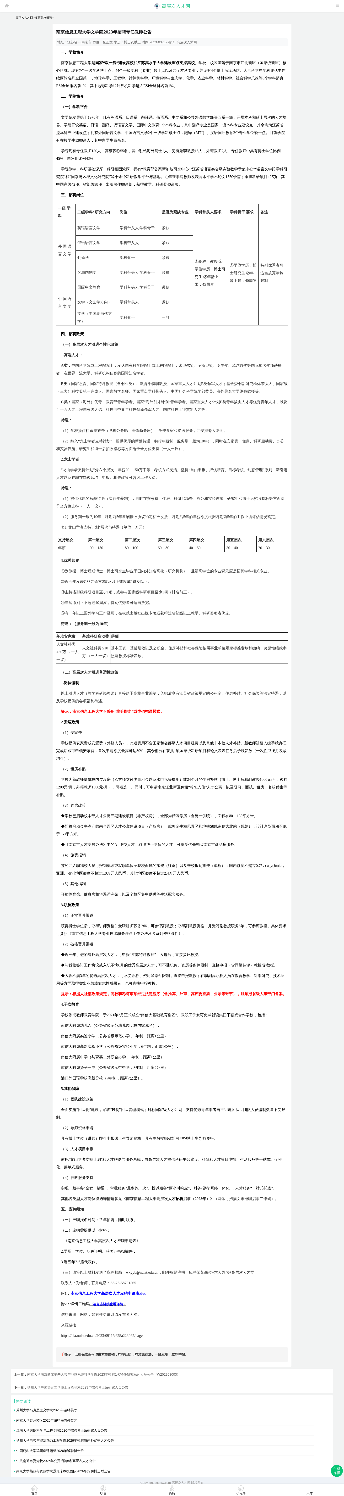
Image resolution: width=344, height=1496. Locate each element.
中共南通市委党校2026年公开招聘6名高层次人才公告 (56, 1461)
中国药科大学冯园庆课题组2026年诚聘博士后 (50, 1451)
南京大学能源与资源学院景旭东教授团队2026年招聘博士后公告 (63, 1471)
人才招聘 (175, 1199)
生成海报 (336, 1471)
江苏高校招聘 (43, 17)
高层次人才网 (24, 17)
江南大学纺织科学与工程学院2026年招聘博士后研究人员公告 (61, 1430)
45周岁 (208, 284)
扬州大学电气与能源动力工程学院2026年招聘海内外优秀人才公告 (65, 1440)
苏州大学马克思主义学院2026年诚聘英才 (46, 1410)
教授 (214, 261)
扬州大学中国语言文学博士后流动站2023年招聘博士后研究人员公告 (77, 1387)
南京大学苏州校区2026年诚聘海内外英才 (46, 1420)
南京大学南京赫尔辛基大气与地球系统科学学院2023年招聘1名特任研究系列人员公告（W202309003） (103, 1374)
